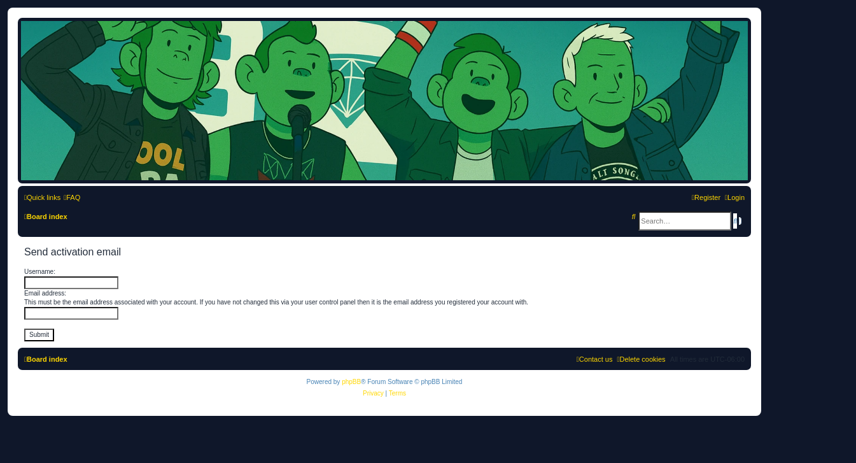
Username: (39, 271)
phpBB (351, 381)
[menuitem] (72, 197)
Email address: (45, 293)
